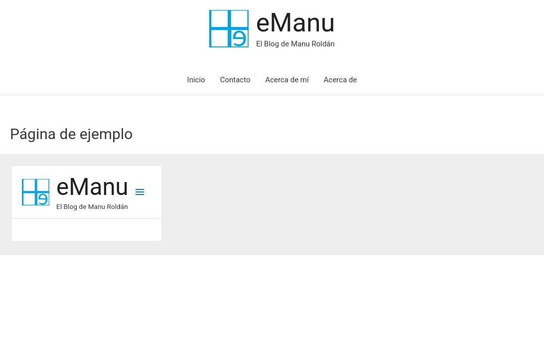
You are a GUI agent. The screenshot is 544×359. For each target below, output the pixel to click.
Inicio (196, 79)
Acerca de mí (286, 79)
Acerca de (340, 79)
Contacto (235, 79)
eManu (295, 22)
